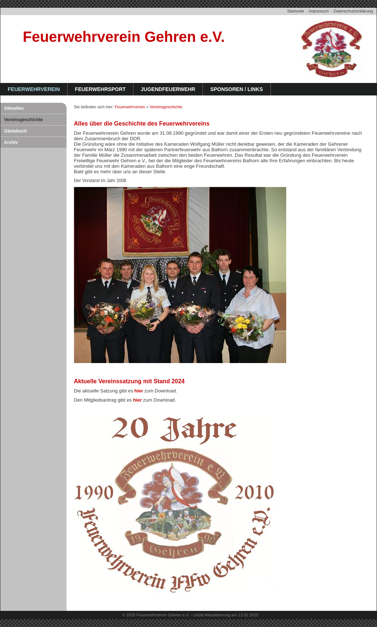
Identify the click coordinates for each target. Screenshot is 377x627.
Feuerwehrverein (34, 89)
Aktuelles (14, 108)
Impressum (319, 11)
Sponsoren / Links (236, 89)
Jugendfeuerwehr (168, 89)
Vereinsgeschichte (23, 119)
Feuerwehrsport (100, 89)
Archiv (11, 142)
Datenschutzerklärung (353, 11)
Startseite (295, 11)
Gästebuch (15, 131)
